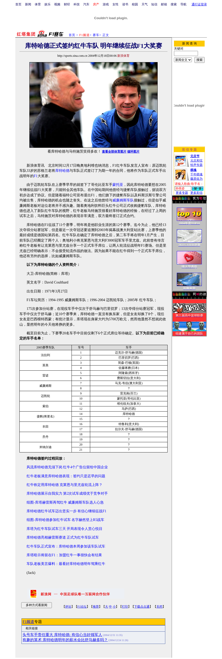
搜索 (174, 4)
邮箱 (164, 4)
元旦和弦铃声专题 (196, 160)
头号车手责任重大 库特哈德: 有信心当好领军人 (62, 635)
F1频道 (28, 622)
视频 (57, 4)
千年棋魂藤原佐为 (196, 174)
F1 (36, 176)
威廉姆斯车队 (123, 200)
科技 (77, 4)
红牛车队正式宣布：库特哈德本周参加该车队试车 (66, 546)
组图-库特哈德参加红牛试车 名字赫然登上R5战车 (65, 520)
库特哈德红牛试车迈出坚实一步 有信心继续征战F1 (66, 511)
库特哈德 (62, 171)
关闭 (159, 606)
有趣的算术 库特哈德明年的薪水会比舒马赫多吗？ (65, 640)
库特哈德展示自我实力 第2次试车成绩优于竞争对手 (67, 493)
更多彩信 (196, 193)
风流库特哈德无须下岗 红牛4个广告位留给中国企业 (67, 467)
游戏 (106, 4)
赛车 (96, 35)
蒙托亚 (117, 185)
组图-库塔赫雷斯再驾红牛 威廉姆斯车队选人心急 (65, 502)
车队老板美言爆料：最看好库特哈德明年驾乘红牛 (66, 564)
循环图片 (133, 151)
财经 (67, 4)
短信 (154, 4)
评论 (68, 606)
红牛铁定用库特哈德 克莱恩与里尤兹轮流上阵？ (65, 485)
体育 (38, 4)
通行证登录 (199, 4)
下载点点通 (141, 606)
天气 (145, 4)
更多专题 (182, 193)
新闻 (28, 4)
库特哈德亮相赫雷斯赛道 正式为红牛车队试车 (63, 537)
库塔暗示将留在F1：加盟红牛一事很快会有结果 (64, 555)
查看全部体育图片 (114, 151)
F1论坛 (82, 606)
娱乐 (47, 4)
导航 (183, 4)
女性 (115, 4)
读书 (125, 4)
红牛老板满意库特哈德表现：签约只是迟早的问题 (66, 476)
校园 (135, 4)
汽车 (86, 4)
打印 (125, 606)
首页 (18, 4)
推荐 (96, 606)
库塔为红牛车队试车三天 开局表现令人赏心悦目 (65, 529)
